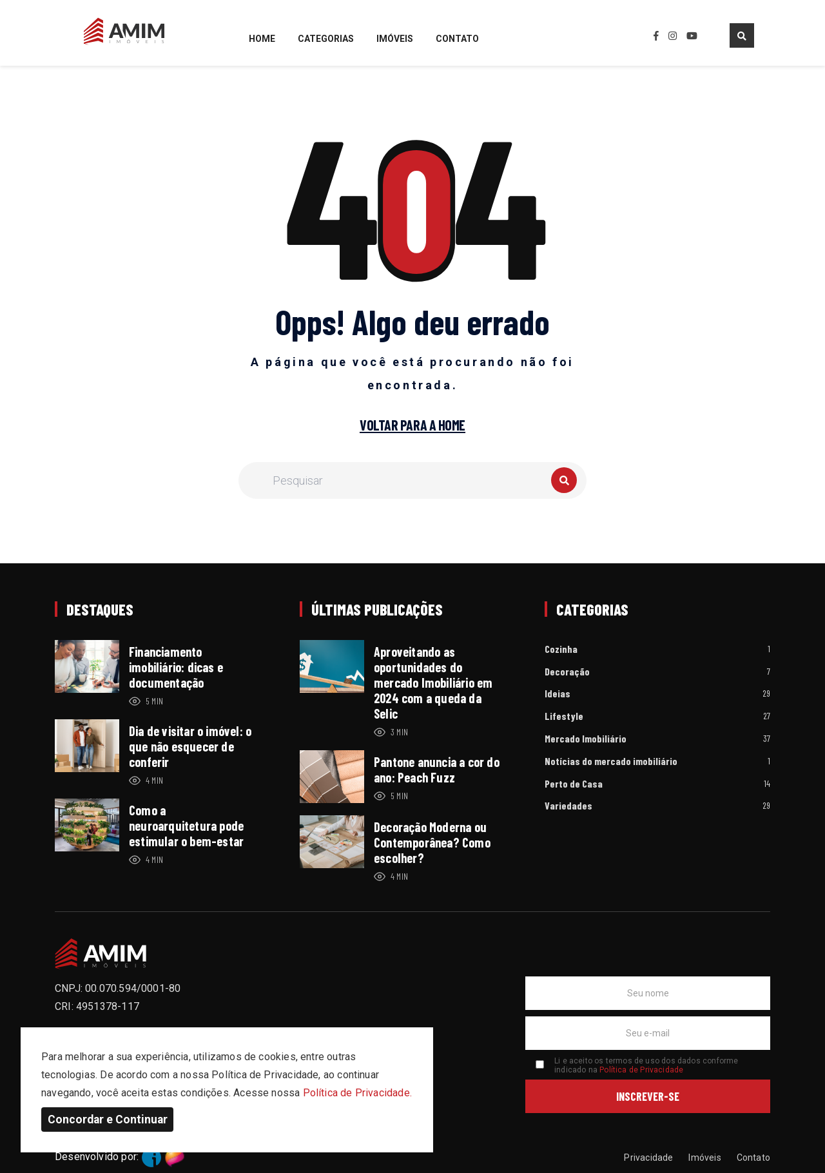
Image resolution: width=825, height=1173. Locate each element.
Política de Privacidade (641, 1069)
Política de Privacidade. (357, 1093)
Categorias (326, 39)
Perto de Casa (574, 784)
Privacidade (648, 1157)
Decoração (567, 672)
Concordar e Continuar (108, 1119)
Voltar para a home (412, 425)
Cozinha (561, 649)
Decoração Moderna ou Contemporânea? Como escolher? (432, 842)
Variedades (568, 806)
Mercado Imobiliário (585, 739)
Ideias (557, 694)
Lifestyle (564, 716)
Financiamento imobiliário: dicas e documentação (176, 667)
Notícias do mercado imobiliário (611, 761)
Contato (457, 39)
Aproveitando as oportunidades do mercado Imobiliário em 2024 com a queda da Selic (433, 682)
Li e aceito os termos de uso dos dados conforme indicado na (646, 1065)
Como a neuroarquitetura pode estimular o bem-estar (186, 825)
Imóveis (394, 39)
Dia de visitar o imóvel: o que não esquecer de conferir (190, 746)
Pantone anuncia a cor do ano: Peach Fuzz (437, 769)
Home (262, 39)
